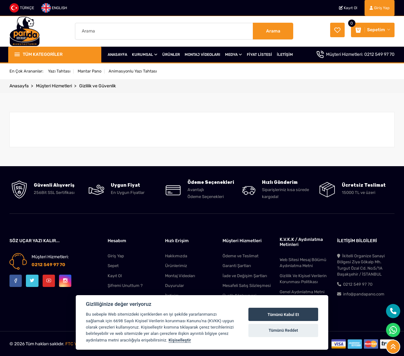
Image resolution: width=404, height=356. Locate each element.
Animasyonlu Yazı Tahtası (133, 69)
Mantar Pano (89, 69)
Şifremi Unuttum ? (125, 284)
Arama (273, 30)
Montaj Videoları (180, 274)
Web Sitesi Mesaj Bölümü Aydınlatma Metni (303, 261)
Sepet (113, 264)
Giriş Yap (379, 8)
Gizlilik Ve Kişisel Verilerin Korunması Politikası (303, 277)
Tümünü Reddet (283, 330)
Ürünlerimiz (176, 264)
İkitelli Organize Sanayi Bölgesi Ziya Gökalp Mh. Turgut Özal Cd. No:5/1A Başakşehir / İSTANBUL (361, 264)
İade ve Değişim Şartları (245, 274)
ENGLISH (54, 8)
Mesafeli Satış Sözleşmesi (247, 284)
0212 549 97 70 (379, 52)
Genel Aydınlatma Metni (302, 291)
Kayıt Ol (348, 8)
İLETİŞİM (285, 53)
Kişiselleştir (180, 339)
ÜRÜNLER (171, 53)
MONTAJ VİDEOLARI (202, 53)
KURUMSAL (144, 53)
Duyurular (174, 284)
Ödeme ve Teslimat (240, 254)
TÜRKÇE (21, 8)
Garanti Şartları (237, 264)
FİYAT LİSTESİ (259, 53)
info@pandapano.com (360, 293)
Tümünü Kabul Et (283, 314)
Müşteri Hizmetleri (54, 84)
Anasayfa (19, 84)
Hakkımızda (176, 254)
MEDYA (233, 53)
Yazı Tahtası (59, 69)
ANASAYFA (117, 53)
